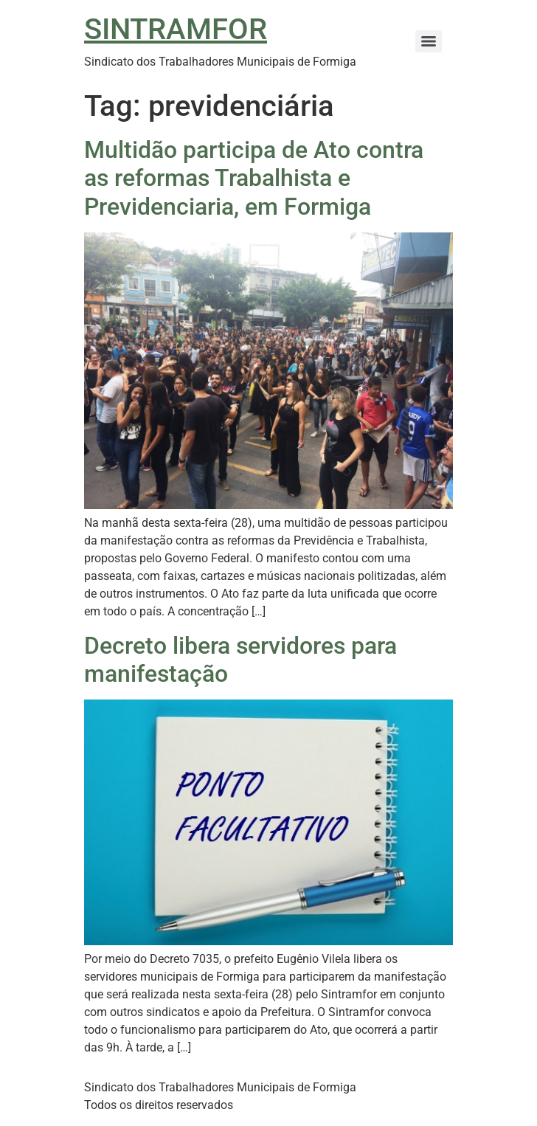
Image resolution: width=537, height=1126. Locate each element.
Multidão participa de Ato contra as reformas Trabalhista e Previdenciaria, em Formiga (253, 178)
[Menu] (428, 41)
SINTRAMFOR (175, 29)
